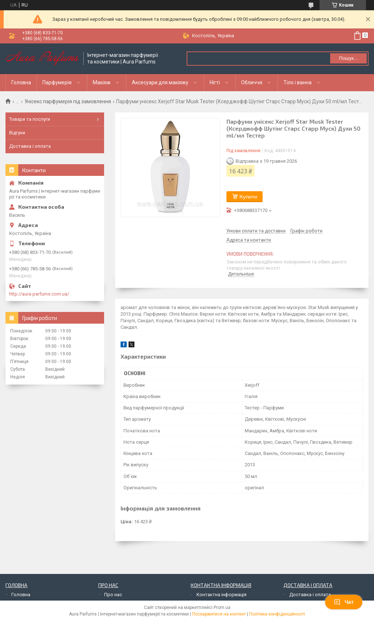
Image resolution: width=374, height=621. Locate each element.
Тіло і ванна (297, 82)
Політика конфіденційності (277, 614)
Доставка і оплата (30, 146)
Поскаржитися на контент (219, 614)
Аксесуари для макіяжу (160, 82)
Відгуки (17, 132)
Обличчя (251, 82)
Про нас (113, 594)
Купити (248, 196)
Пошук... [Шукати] (348, 58)
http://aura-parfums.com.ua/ (39, 294)
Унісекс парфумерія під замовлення (67, 101)
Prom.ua (222, 607)
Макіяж (102, 82)
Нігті (215, 82)
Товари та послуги (29, 119)
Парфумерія (57, 82)
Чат (344, 602)
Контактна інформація (221, 594)
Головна (21, 82)
